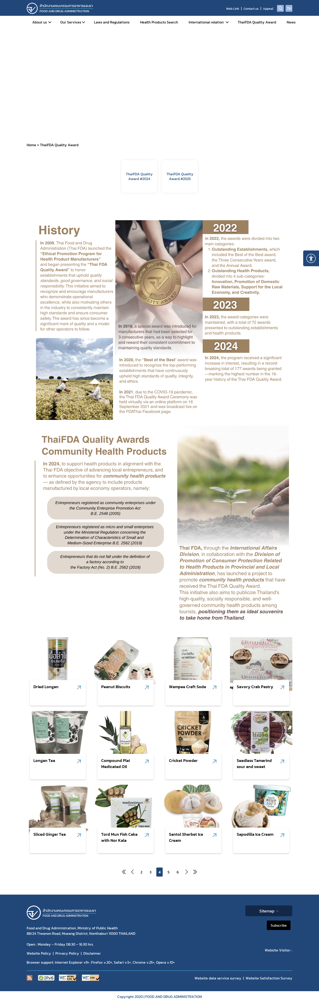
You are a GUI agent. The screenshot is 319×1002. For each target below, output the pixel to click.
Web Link (232, 8)
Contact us (251, 8)
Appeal (268, 8)
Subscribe (279, 925)
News (291, 22)
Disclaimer (92, 953)
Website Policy (39, 953)
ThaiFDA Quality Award (257, 22)
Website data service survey (218, 978)
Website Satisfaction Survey (269, 978)
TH (289, 8)
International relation (206, 22)
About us (39, 22)
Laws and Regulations (111, 22)
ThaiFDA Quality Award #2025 (180, 176)
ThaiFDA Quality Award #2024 (139, 176)
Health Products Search (159, 22)
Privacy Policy (67, 953)
